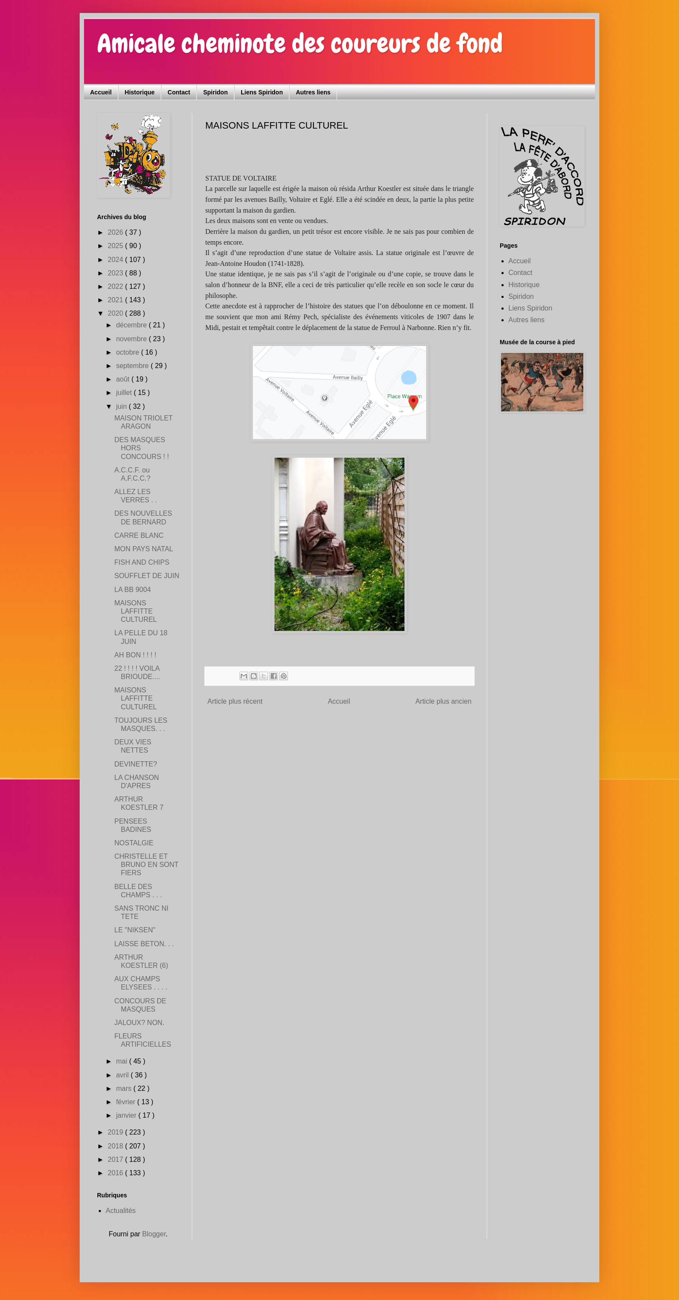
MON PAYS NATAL (143, 549)
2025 (116, 245)
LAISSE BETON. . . (144, 944)
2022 (116, 286)
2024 (116, 259)
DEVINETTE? (135, 764)
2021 (116, 300)
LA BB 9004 (132, 589)
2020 (116, 313)
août (124, 379)
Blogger (153, 1234)
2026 (116, 232)
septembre (133, 365)
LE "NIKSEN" (134, 930)
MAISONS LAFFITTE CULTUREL (135, 611)
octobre (128, 352)
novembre (132, 339)
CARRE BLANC (139, 535)
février (126, 1102)
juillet (125, 392)
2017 (116, 1159)
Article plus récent (234, 701)
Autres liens (313, 92)
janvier (127, 1115)
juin (122, 406)
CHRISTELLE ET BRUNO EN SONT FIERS (146, 864)
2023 (116, 273)
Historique (140, 92)
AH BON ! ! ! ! (135, 655)
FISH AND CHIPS (141, 562)
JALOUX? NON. (139, 1022)
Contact (179, 92)
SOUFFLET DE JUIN (146, 575)
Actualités (121, 1210)
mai (122, 1061)
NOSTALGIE (133, 843)
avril (123, 1075)
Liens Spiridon (262, 92)
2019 (116, 1132)
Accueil (101, 92)
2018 (116, 1146)
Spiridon (215, 92)
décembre (132, 325)
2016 (116, 1173)
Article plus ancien (443, 701)
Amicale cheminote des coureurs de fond (300, 43)
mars (124, 1088)
